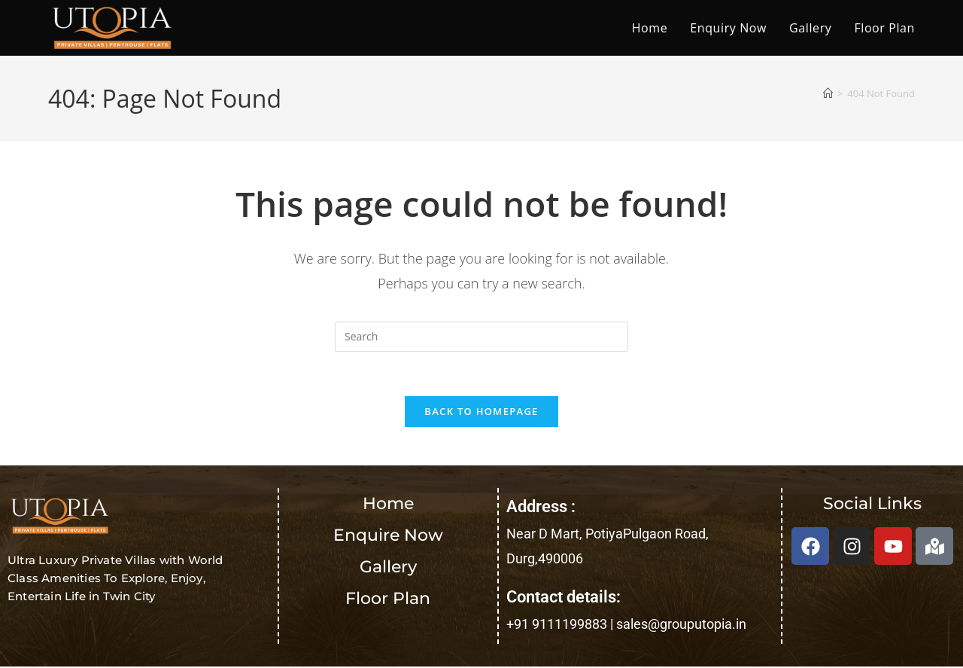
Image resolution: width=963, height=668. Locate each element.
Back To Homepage (481, 412)
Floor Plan (387, 600)
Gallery (388, 568)
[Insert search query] (481, 337)
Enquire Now (388, 536)
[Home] (828, 93)
